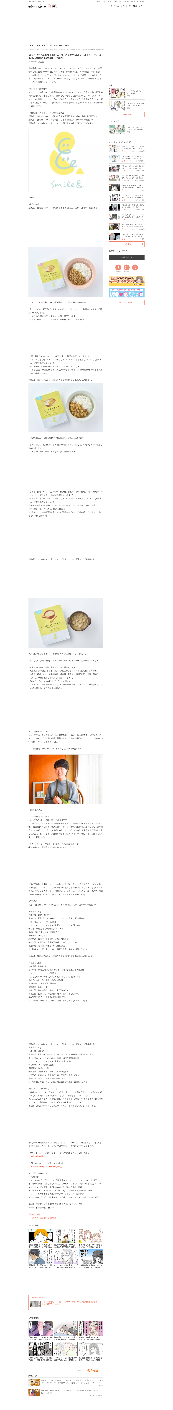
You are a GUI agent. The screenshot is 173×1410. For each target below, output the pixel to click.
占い (126, 1)
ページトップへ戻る (126, 302)
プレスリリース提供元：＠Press (42, 1218)
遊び (55, 46)
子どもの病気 (64, 46)
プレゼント (132, 1)
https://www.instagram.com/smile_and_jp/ (46, 1166)
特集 (110, 85)
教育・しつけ (47, 46)
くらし (104, 1)
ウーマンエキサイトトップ (121, 6)
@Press (41, 62)
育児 (38, 46)
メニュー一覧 (140, 1)
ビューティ (116, 1)
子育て (99, 1)
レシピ (109, 1)
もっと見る (126, 114)
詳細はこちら (34, 1214)
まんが (122, 1)
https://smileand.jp (36, 1156)
